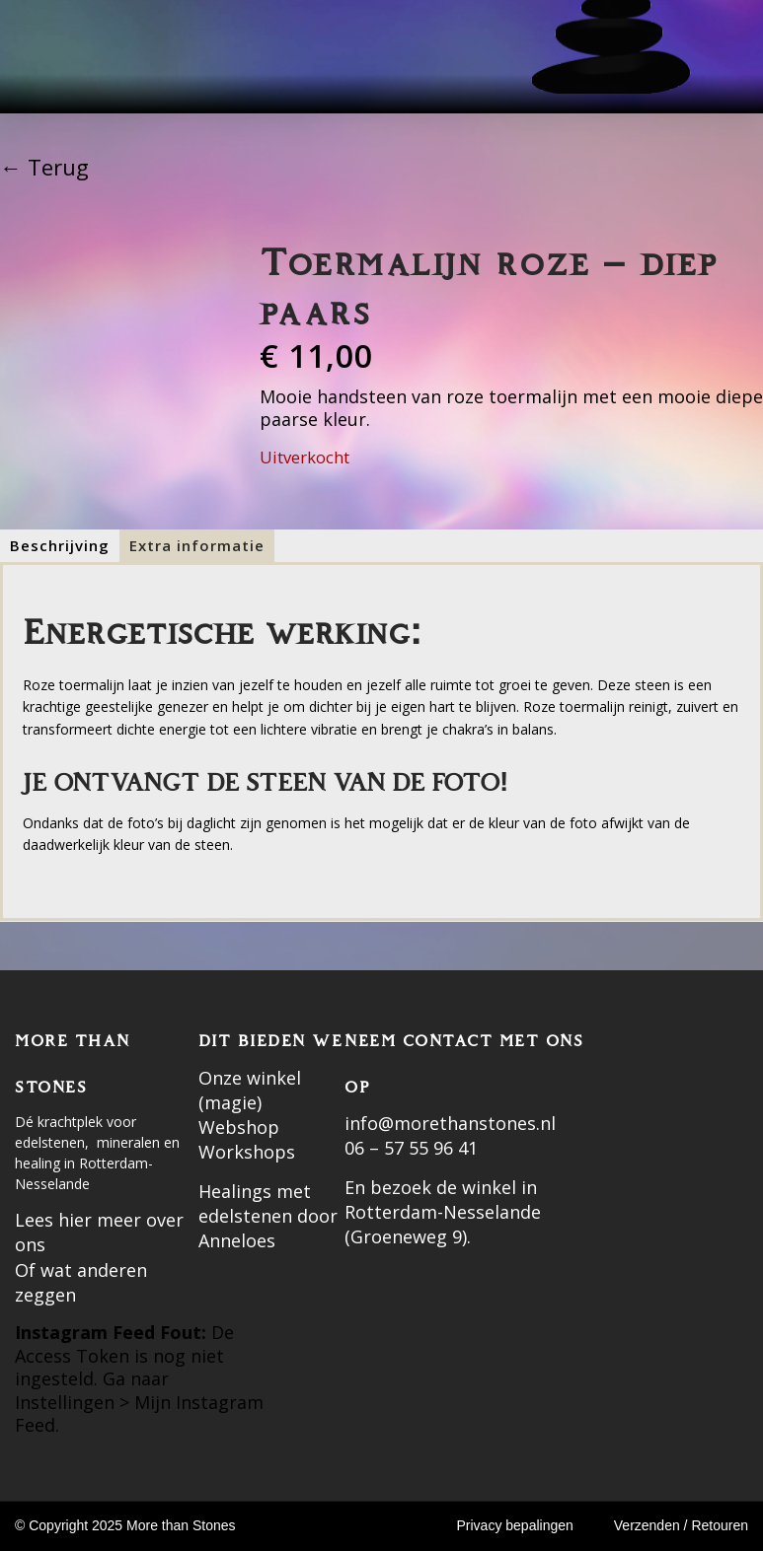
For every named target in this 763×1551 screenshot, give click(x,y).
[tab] (59, 545)
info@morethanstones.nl (450, 1123)
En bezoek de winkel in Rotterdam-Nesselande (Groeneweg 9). (442, 1211)
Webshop (238, 1127)
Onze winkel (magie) (249, 1090)
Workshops (246, 1151)
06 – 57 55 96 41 (411, 1148)
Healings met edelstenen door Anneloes (268, 1215)
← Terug (44, 166)
